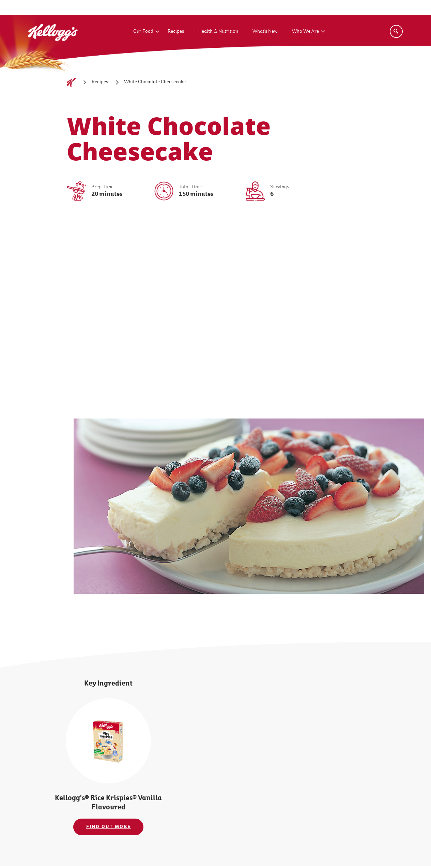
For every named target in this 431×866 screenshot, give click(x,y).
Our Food (143, 31)
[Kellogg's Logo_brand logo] (52, 47)
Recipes (176, 31)
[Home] (71, 82)
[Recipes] (100, 82)
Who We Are (305, 31)
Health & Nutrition (218, 31)
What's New (265, 31)
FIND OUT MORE (108, 827)
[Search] (396, 31)
